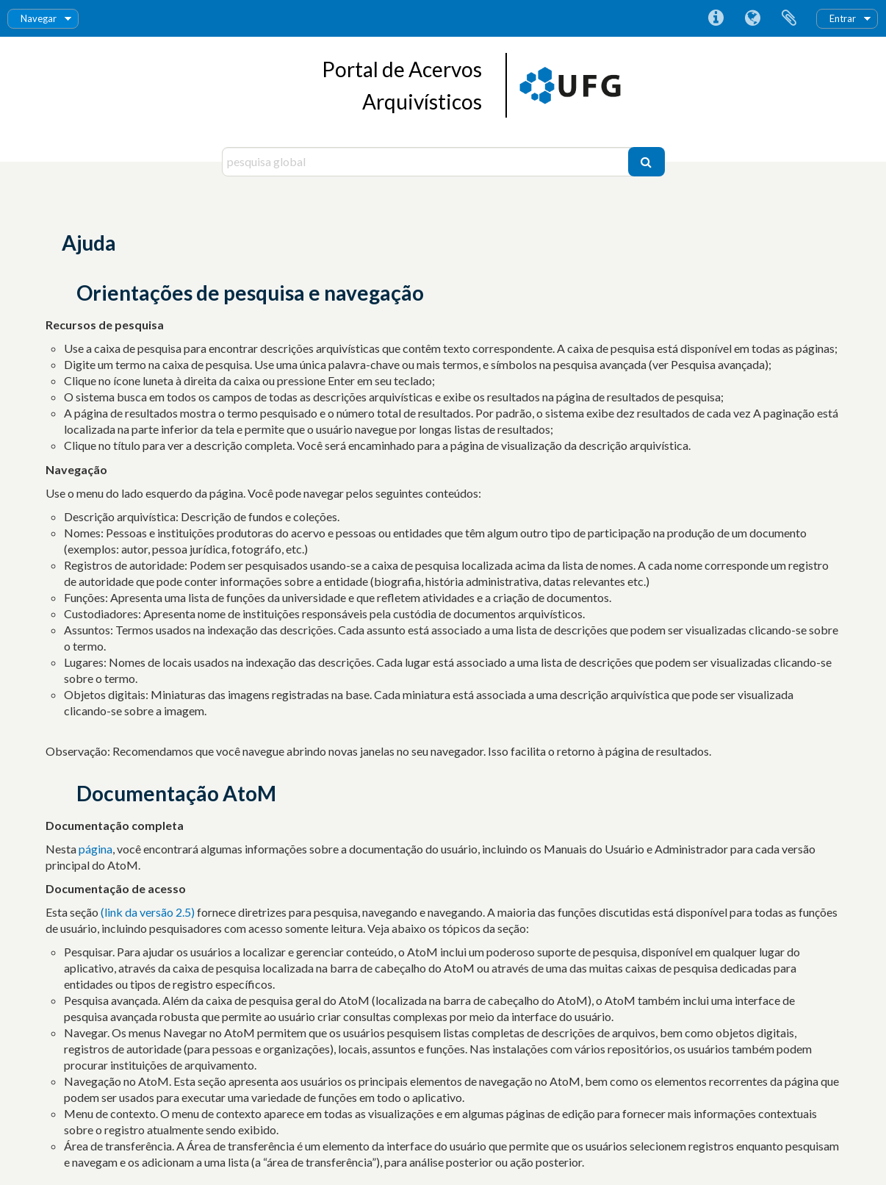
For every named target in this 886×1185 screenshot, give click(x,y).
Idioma (752, 18)
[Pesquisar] (646, 161)
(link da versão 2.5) (149, 912)
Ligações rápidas (715, 18)
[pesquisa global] (427, 161)
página (95, 849)
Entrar (842, 18)
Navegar (39, 18)
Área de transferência (789, 18)
